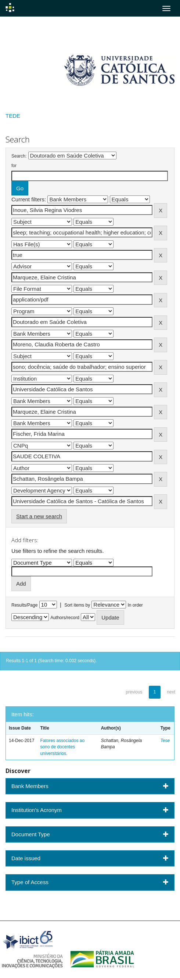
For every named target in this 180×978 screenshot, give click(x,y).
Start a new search (39, 516)
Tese (165, 740)
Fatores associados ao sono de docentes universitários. (62, 747)
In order (135, 605)
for (14, 165)
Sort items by (77, 605)
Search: (18, 156)
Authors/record (64, 617)
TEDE (13, 116)
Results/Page (24, 605)
